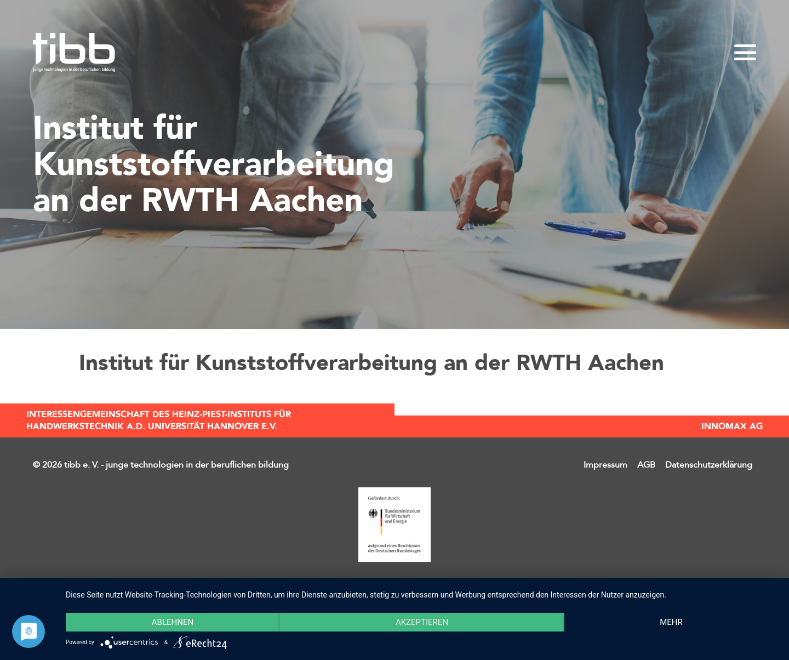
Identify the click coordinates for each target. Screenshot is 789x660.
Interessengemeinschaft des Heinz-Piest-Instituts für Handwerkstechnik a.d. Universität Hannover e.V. (158, 420)
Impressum (605, 465)
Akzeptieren (422, 622)
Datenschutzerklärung (708, 465)
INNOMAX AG (732, 426)
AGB (646, 465)
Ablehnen (172, 622)
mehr (671, 622)
